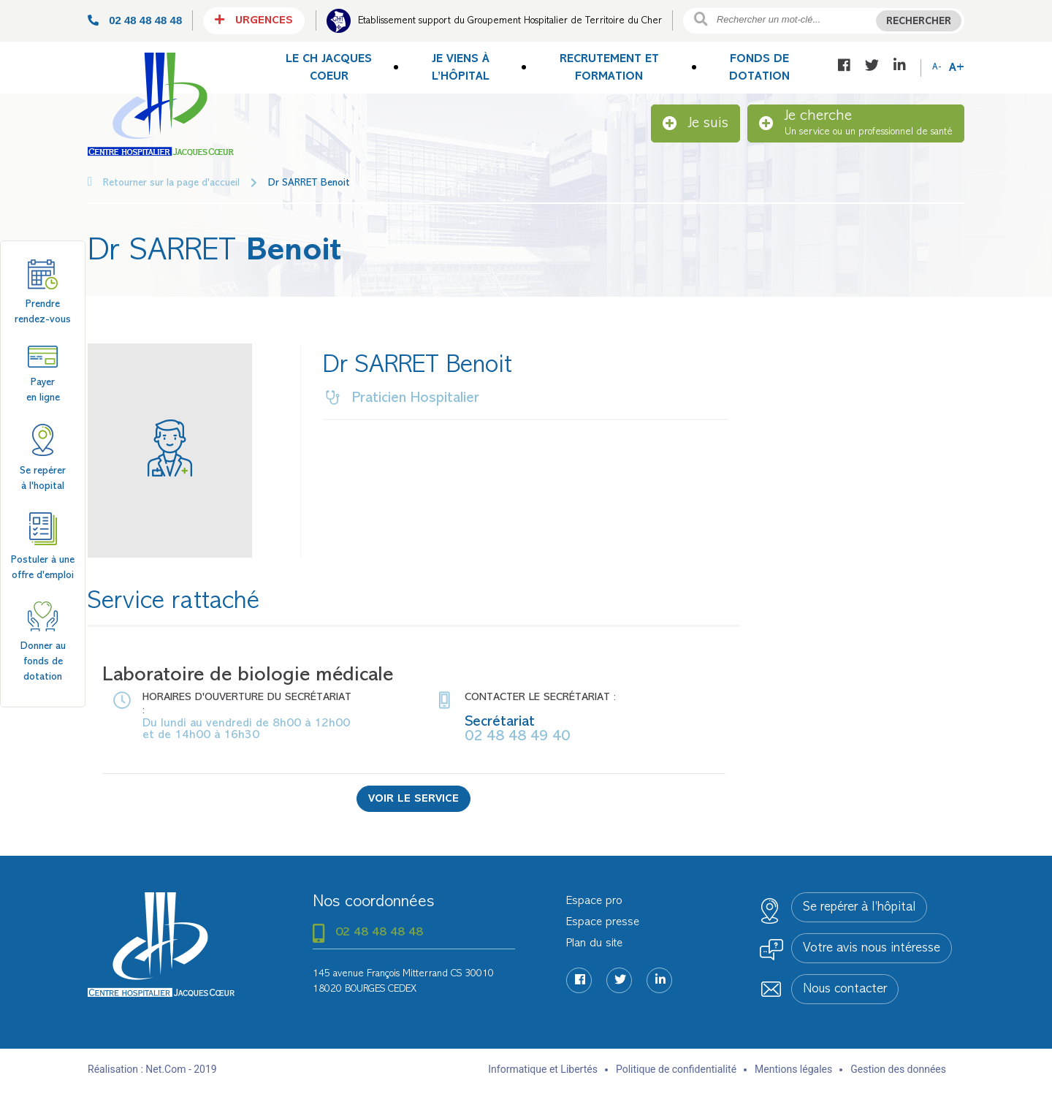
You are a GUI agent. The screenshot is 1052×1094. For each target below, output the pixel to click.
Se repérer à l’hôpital (859, 907)
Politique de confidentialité (676, 1069)
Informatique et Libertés (543, 1069)
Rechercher (918, 21)
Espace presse (602, 922)
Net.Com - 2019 (180, 1069)
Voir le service (413, 799)
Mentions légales (793, 1069)
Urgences (254, 20)
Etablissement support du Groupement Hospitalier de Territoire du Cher (510, 21)
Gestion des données (898, 1069)
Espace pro (594, 901)
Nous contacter (845, 989)
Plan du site (594, 943)
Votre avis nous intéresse (871, 948)
